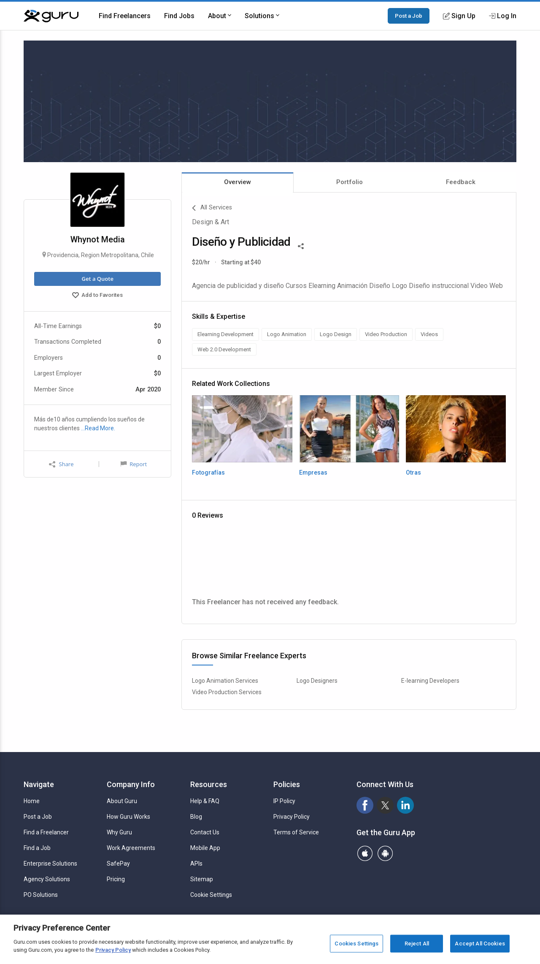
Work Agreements (131, 848)
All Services (212, 208)
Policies (286, 784)
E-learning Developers (430, 680)
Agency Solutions (47, 879)
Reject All (417, 943)
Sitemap (201, 879)
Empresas (313, 472)
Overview (237, 182)
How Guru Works (128, 816)
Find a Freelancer (46, 832)
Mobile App (205, 848)
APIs (196, 863)
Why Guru (119, 832)
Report (134, 464)
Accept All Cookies (480, 943)
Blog (196, 816)
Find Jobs (179, 16)
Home (32, 801)
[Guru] (51, 16)
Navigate (39, 784)
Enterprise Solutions (50, 863)
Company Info (131, 784)
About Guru (122, 801)
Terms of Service (296, 832)
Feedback (460, 182)
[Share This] (301, 245)
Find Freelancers (125, 16)
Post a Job (408, 15)
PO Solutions (41, 894)
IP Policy (284, 801)
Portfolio (349, 182)
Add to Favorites (97, 296)
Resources (208, 784)
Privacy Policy (291, 816)
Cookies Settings (356, 943)
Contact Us (204, 832)
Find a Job (37, 848)
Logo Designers (317, 680)
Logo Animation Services (225, 680)
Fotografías (208, 472)
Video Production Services (227, 692)
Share (61, 464)
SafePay (118, 863)
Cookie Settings (211, 894)
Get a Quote (97, 278)
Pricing (116, 879)
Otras (413, 472)
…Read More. (98, 428)
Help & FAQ (204, 801)
